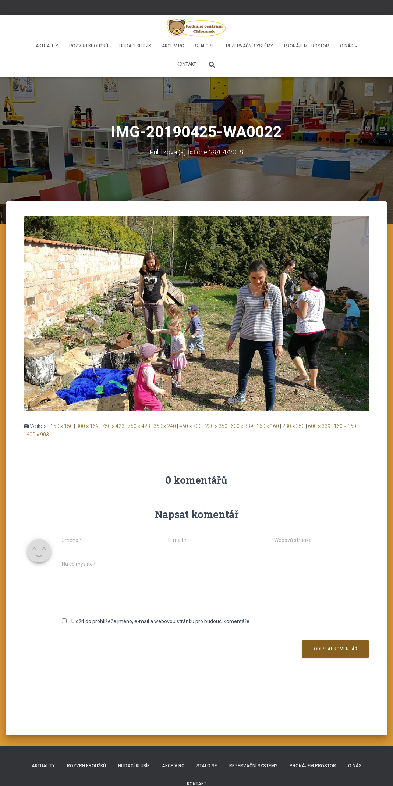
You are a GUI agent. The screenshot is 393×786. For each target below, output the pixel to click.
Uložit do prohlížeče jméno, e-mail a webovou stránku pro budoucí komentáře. (161, 621)
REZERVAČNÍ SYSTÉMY (249, 46)
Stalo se (205, 46)
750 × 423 (113, 426)
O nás (349, 46)
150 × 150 (61, 426)
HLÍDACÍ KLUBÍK (135, 46)
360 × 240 (164, 426)
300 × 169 (87, 426)
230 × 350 (216, 426)
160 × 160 (267, 426)
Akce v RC (173, 46)
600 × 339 (242, 426)
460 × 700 (190, 426)
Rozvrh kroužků (88, 46)
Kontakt (186, 64)
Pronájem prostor (306, 46)
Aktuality (47, 46)
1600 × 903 (36, 434)
